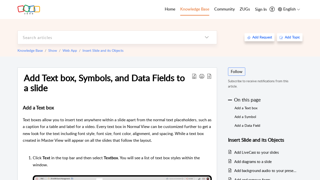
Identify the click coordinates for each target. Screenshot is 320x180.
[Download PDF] (194, 76)
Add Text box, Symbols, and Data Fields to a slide (104, 83)
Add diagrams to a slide (253, 161)
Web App (69, 50)
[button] (201, 76)
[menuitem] (260, 9)
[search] (107, 37)
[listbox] (207, 37)
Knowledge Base (30, 50)
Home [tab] (170, 9)
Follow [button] (236, 71)
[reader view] (209, 76)
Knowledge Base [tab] (194, 9)
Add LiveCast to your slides (256, 152)
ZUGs (245, 9)
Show (52, 50)
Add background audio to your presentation (266, 170)
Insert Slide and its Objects (103, 50)
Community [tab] (224, 9)
